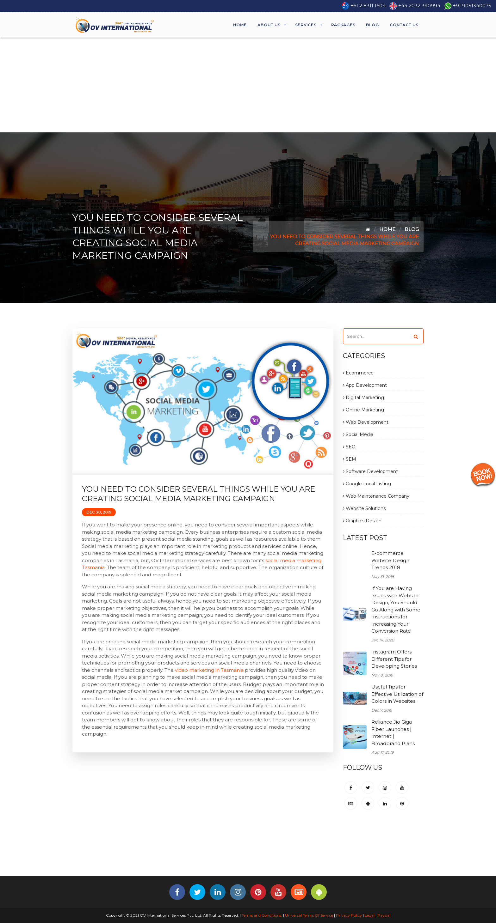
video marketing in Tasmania (209, 670)
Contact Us (404, 24)
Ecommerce (358, 373)
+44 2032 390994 (419, 6)
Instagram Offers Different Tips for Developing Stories (394, 659)
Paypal (383, 915)
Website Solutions (364, 508)
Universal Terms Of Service (309, 915)
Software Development (370, 471)
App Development (365, 385)
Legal (370, 915)
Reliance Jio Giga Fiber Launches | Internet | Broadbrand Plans (393, 732)
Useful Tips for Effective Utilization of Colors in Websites (397, 694)
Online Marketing (363, 410)
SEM (349, 459)
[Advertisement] (248, 85)
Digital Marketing (363, 397)
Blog (372, 24)
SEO (349, 447)
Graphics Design (362, 521)
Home (240, 24)
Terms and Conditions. (261, 915)
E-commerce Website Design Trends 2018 (390, 560)
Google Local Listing (367, 484)
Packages (343, 24)
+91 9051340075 (472, 6)
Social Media (358, 434)
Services (305, 24)
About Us (268, 24)
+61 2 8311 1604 (368, 6)
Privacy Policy (349, 915)
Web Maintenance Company (376, 496)
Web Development (365, 422)
